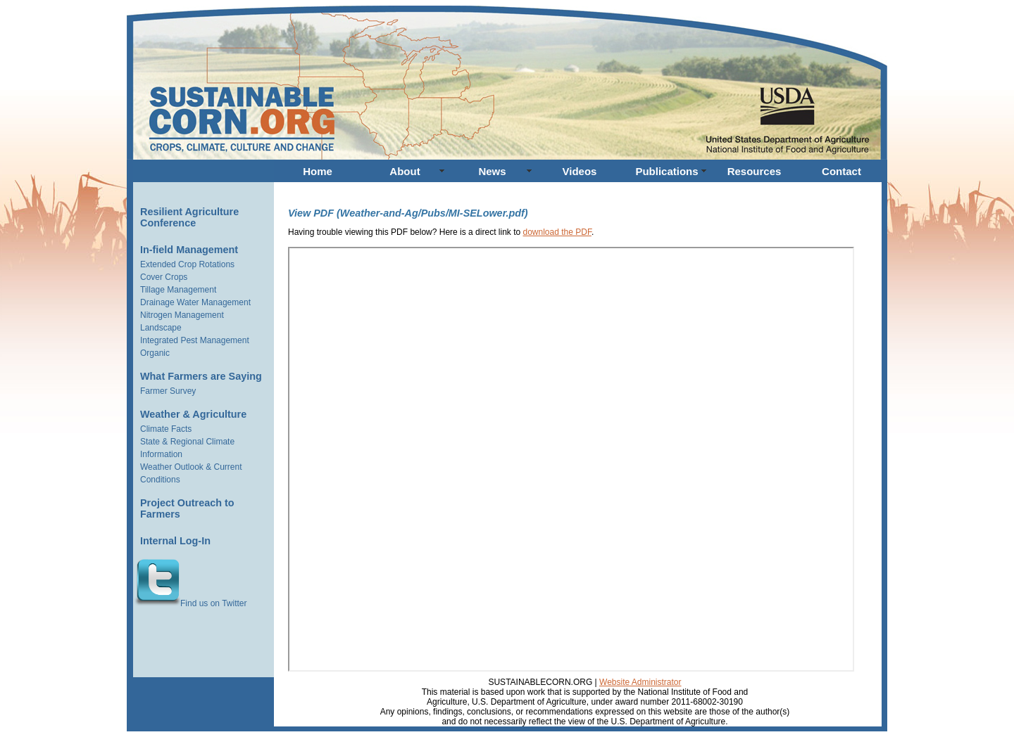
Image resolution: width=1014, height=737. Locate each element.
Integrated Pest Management (194, 340)
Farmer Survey (168, 391)
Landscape (161, 328)
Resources (754, 171)
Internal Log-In (175, 540)
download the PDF (556, 232)
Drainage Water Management (195, 302)
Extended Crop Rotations (187, 264)
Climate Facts (166, 429)
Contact (841, 171)
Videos (580, 171)
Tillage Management (178, 290)
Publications (666, 171)
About (404, 171)
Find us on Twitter (190, 603)
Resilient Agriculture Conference (189, 217)
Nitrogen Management (182, 315)
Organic (155, 353)
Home (317, 171)
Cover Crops (163, 277)
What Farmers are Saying (201, 376)
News (492, 171)
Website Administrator (640, 682)
